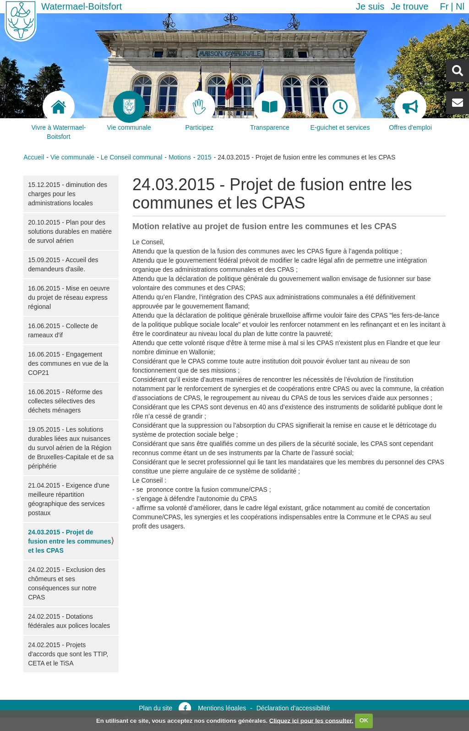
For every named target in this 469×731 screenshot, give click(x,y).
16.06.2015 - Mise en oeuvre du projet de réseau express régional (68, 297)
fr (444, 6)
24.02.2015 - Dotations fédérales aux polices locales (69, 621)
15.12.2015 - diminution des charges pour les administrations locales (67, 194)
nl (460, 6)
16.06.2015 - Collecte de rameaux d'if (63, 330)
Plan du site (155, 708)
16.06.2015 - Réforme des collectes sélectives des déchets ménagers (65, 401)
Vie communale (72, 157)
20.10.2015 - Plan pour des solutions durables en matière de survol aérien (70, 231)
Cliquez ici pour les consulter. (311, 720)
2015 (204, 157)
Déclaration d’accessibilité (293, 708)
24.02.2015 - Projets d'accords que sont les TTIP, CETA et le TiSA (68, 654)
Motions (180, 157)
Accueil (33, 157)
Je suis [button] (370, 6)
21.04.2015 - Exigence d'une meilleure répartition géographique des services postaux (68, 499)
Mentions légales (222, 708)
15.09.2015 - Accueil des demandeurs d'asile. (63, 264)
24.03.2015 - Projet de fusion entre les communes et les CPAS (69, 541)
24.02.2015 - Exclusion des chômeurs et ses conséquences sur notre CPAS (66, 583)
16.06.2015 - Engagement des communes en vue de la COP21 (68, 363)
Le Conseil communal (132, 157)
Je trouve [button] (409, 6)
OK (364, 720)
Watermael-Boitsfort (81, 6)
